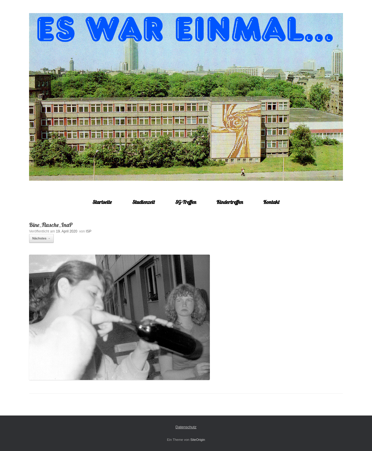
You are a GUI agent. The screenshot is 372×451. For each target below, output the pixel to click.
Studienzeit (143, 202)
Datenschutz (186, 427)
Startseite (102, 202)
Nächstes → (41, 238)
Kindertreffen (230, 202)
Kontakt (271, 202)
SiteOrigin (197, 439)
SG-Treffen (185, 202)
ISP (88, 231)
